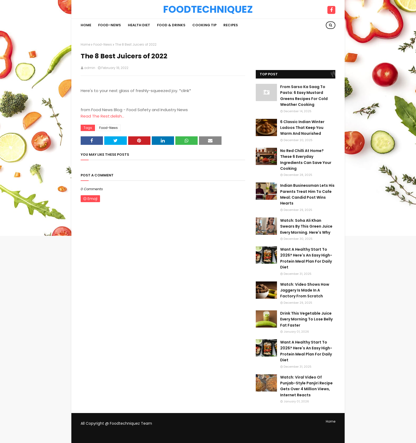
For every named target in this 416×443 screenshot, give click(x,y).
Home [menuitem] (86, 25)
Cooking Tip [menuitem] (204, 25)
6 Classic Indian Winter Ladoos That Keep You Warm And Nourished (302, 127)
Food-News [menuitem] (109, 25)
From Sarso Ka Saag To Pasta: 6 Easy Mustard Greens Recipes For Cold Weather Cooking (304, 95)
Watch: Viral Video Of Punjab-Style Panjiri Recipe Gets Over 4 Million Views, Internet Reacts (306, 386)
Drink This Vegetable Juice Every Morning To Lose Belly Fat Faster (306, 319)
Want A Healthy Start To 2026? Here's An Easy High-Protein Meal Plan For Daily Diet (306, 258)
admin (89, 68)
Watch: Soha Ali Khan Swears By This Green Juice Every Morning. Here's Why (306, 226)
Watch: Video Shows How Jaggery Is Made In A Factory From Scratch (304, 290)
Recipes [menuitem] (230, 25)
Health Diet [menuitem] (139, 25)
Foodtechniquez (208, 9)
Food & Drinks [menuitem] (171, 25)
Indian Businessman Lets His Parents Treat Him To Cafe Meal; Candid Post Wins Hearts (307, 194)
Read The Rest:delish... (102, 116)
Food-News (102, 44)
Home (85, 44)
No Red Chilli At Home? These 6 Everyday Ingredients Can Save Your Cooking (305, 159)
